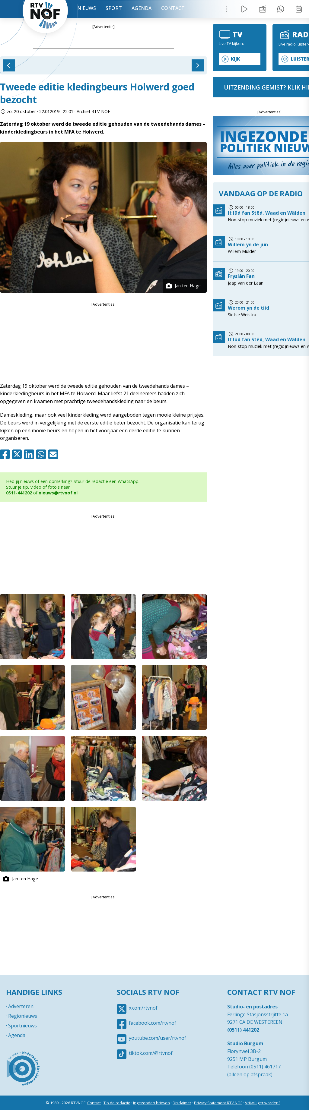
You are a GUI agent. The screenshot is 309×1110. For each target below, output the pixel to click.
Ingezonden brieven (151, 1102)
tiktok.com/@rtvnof (151, 1053)
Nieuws (86, 8)
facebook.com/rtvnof (152, 1023)
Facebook (6, 454)
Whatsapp (42, 454)
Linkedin (30, 454)
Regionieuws (22, 1016)
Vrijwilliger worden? (262, 1102)
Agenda (141, 8)
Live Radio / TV (244, 9)
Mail (54, 454)
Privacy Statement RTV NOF (218, 1102)
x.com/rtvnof (143, 1007)
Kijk (235, 59)
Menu (226, 9)
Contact (173, 8)
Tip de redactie (117, 1102)
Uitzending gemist (262, 9)
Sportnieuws (22, 1025)
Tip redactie (281, 9)
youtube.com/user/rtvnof (157, 1038)
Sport (114, 8)
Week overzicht (299, 9)
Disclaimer (182, 1102)
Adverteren (20, 1006)
